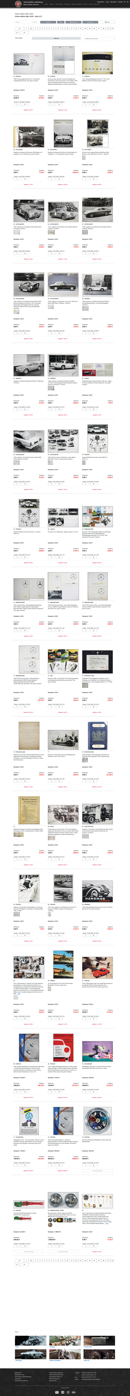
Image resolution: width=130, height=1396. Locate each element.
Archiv (85, 4)
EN (128, 2)
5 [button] (44, 28)
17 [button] (98, 28)
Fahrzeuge (67, 4)
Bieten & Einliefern (77, 4)
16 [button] (94, 28)
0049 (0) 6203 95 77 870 (89, 1373)
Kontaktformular (19, 1374)
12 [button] (76, 28)
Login (108, 2)
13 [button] (80, 28)
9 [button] (62, 28)
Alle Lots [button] (56, 38)
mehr (18, 994)
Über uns (96, 4)
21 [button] (17, 32)
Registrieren (101, 2)
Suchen (48, 22)
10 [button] (67, 28)
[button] (19, 28)
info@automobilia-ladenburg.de (91, 1379)
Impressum (18, 1378)
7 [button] (53, 28)
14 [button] (85, 28)
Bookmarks (73, 22)
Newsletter (113, 2)
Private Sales (59, 4)
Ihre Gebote (90, 22)
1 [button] (26, 28)
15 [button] (89, 28)
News (46, 4)
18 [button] (103, 28)
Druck (107, 22)
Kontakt (120, 2)
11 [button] (71, 28)
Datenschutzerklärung (21, 1380)
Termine (51, 4)
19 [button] (108, 28)
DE (125, 2)
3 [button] (35, 28)
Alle (61, 22)
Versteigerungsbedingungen (23, 1376)
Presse (91, 4)
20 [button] (112, 28)
